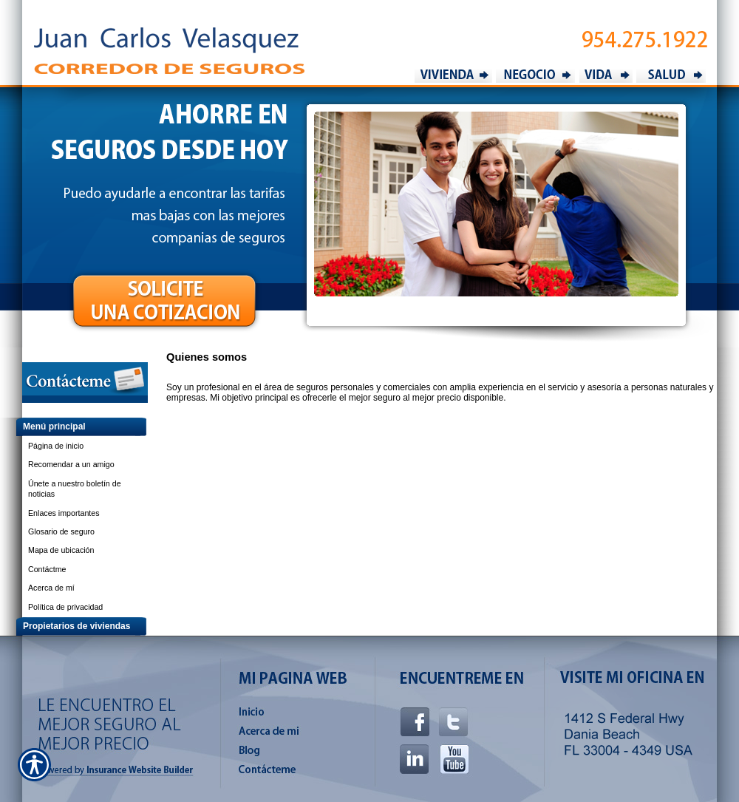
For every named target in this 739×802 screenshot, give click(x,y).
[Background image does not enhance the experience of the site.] (74, 427)
